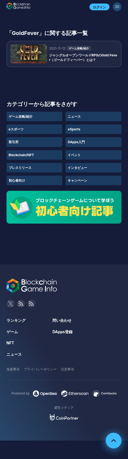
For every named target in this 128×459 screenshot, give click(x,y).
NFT (10, 343)
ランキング (16, 320)
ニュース (74, 116)
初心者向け (17, 180)
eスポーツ (16, 129)
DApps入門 (76, 142)
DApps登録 (62, 331)
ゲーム (12, 331)
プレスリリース (20, 168)
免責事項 (13, 369)
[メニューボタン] (117, 6)
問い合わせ (61, 320)
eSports (74, 129)
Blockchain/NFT (21, 155)
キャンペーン (77, 180)
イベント (74, 155)
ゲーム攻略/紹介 (21, 116)
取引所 (13, 142)
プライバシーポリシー (40, 369)
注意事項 (67, 369)
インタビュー (77, 168)
